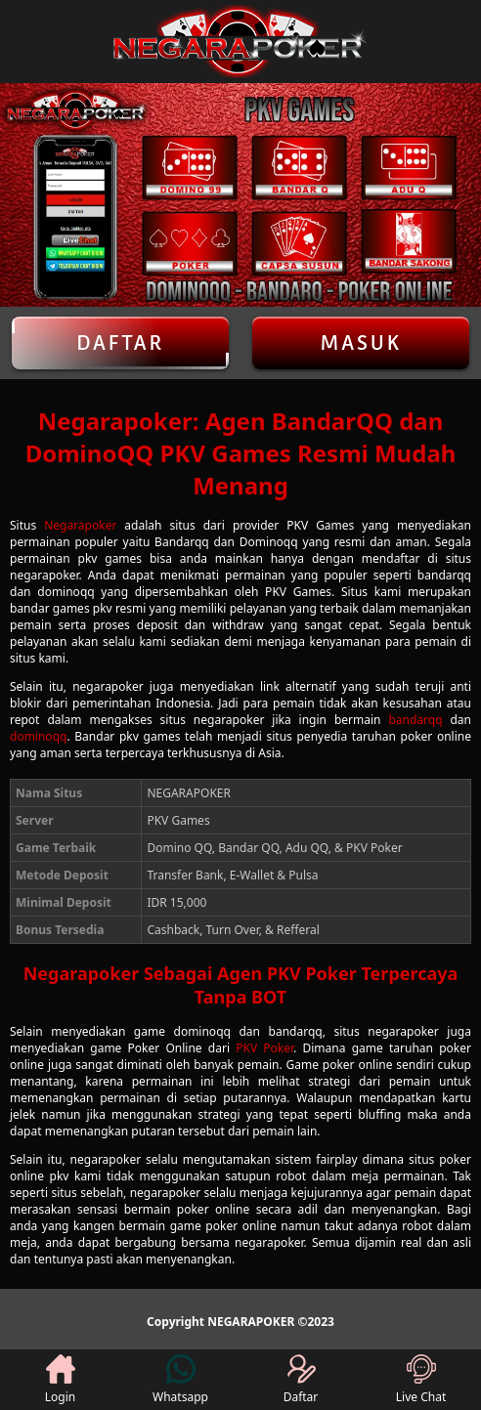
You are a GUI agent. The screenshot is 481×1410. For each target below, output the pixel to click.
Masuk (361, 343)
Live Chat (421, 1379)
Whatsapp (180, 1379)
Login (60, 1379)
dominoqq (38, 736)
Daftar (120, 343)
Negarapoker (80, 525)
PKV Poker (264, 1048)
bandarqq (415, 719)
